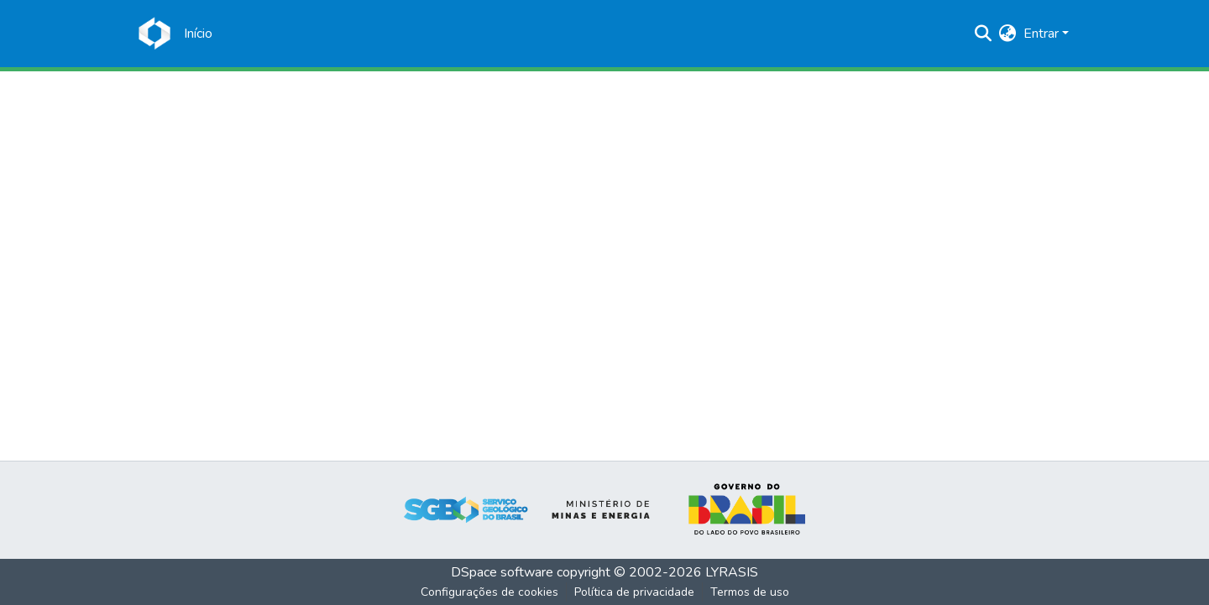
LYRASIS (731, 572)
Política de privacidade (634, 592)
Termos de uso (749, 592)
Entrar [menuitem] (1041, 33)
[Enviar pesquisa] (983, 33)
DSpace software (502, 572)
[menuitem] (1007, 33)
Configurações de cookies (489, 592)
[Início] (198, 33)
